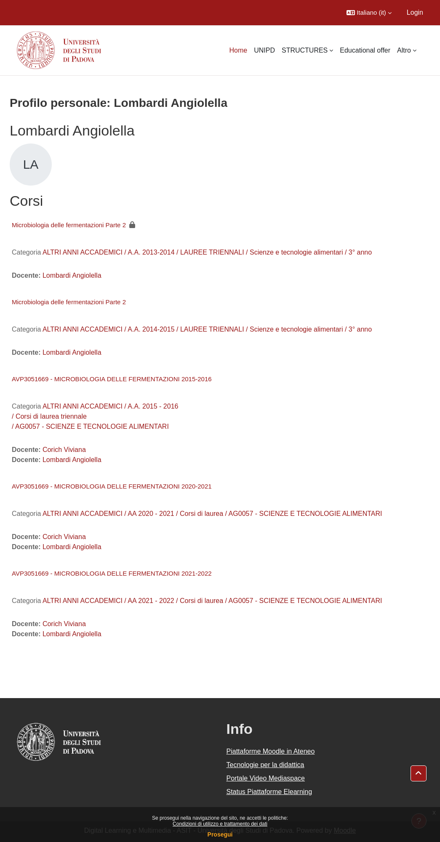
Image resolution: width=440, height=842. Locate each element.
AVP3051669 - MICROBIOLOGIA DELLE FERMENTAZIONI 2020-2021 (112, 486)
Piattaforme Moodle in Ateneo (271, 751)
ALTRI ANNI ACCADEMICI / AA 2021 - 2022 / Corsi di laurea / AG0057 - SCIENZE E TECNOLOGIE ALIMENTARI (212, 600)
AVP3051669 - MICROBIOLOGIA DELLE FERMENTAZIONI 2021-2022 (112, 573)
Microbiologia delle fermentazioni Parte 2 (69, 224)
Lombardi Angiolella (72, 275)
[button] (369, 12)
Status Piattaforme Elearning (269, 791)
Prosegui (220, 834)
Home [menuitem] (238, 50)
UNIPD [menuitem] (264, 50)
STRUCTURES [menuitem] (305, 50)
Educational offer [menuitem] (365, 50)
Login (415, 12)
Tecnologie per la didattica (265, 764)
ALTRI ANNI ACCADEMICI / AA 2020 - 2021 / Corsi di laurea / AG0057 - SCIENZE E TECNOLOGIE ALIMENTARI (212, 513)
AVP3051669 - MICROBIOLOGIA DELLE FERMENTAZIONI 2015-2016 (112, 378)
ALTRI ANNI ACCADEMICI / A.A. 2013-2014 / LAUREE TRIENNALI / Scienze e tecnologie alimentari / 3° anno (207, 252)
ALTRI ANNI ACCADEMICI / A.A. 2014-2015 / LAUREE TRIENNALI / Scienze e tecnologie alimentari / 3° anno (207, 329)
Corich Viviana (64, 449)
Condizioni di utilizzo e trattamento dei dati (220, 824)
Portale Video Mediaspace (266, 778)
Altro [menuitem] (404, 50)
